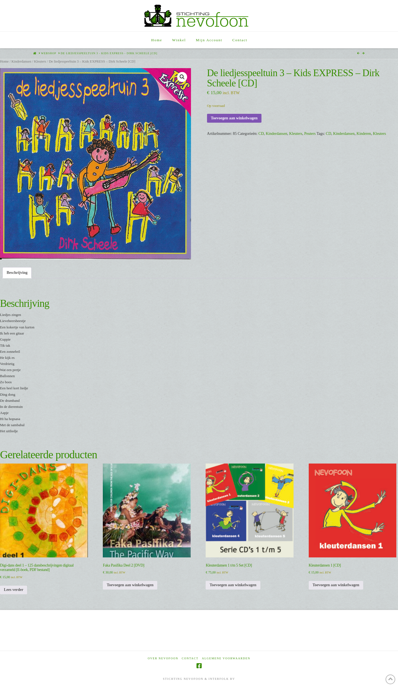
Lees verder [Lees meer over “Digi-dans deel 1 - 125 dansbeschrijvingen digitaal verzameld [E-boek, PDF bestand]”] (13, 590)
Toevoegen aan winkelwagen (234, 118)
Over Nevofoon (163, 658)
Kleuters (40, 61)
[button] (182, 77)
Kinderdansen (21, 61)
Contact (190, 658)
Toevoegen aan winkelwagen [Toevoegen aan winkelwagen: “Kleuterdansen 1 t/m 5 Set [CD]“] (233, 585)
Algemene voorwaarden (226, 658)
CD (261, 134)
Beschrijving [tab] (17, 273)
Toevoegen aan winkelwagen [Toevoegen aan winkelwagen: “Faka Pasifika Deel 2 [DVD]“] (130, 585)
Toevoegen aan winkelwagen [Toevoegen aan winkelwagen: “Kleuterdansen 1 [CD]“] (336, 585)
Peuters (310, 134)
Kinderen (364, 134)
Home (4, 61)
